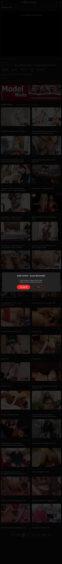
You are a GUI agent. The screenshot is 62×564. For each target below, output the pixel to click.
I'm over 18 (23, 287)
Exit (38, 287)
